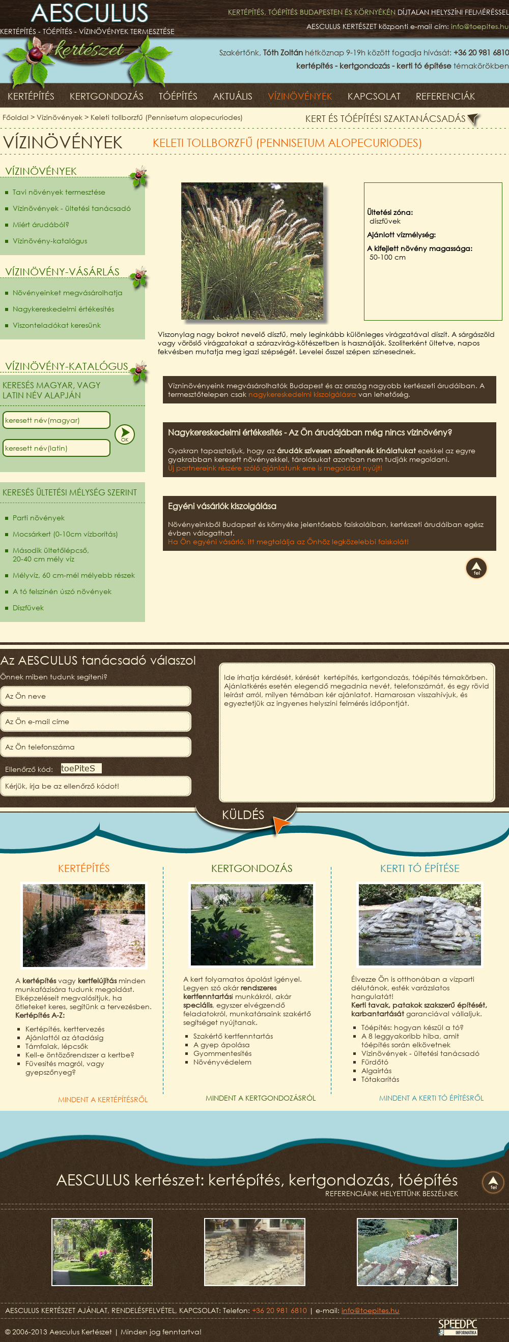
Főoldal (16, 117)
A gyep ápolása (221, 1044)
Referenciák (445, 96)
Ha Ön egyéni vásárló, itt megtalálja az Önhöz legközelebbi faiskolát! (288, 541)
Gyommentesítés (222, 1053)
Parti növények (39, 517)
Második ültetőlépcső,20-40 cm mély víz (51, 554)
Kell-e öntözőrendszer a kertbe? (79, 1054)
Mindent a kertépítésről (103, 1099)
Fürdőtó (374, 1061)
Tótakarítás (380, 1079)
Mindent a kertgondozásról (261, 1098)
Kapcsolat (374, 96)
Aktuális (232, 96)
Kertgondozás (107, 96)
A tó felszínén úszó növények (62, 591)
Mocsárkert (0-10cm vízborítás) (65, 533)
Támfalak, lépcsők (56, 1046)
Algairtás (376, 1070)
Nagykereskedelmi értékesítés (63, 308)
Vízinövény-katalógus (50, 240)
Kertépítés (31, 96)
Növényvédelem (222, 1061)
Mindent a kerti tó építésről (431, 1098)
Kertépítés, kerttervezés (64, 1028)
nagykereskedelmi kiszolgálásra (302, 394)
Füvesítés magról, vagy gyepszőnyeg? (64, 1067)
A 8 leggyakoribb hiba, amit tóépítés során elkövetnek (410, 1040)
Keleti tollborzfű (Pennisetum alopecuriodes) (167, 117)
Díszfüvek (28, 607)
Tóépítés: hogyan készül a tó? (412, 1027)
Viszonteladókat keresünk (57, 325)
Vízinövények (300, 96)
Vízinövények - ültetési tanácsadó (72, 208)
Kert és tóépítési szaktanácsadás (385, 118)
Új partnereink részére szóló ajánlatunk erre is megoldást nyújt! (275, 467)
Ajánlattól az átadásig (64, 1037)
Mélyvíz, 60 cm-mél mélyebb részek (74, 575)
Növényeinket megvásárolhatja (68, 292)
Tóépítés (178, 96)
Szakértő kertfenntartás (233, 1036)
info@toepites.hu (480, 26)
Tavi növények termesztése (59, 192)
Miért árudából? (41, 224)
